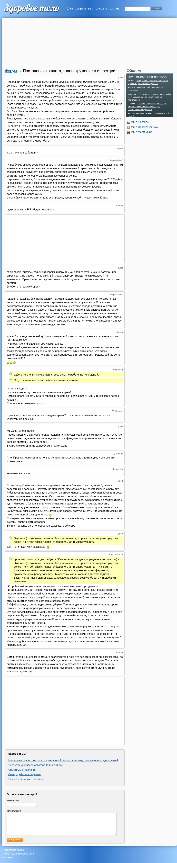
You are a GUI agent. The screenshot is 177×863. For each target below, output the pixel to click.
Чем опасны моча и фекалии (25, 779)
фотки (114, 8)
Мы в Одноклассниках (144, 127)
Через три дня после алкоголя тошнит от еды (36, 765)
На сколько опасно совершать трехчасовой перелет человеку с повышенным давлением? (63, 760)
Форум (11, 71)
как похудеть (97, 8)
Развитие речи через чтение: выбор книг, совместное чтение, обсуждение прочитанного (149, 97)
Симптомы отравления (22, 769)
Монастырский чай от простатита (151, 77)
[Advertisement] (84, 44)
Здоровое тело (26, 857)
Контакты (7, 861)
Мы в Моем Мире (141, 132)
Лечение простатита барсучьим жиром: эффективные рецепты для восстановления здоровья (147, 107)
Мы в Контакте (140, 122)
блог (70, 8)
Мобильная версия (14, 854)
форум (81, 8)
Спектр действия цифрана (24, 774)
